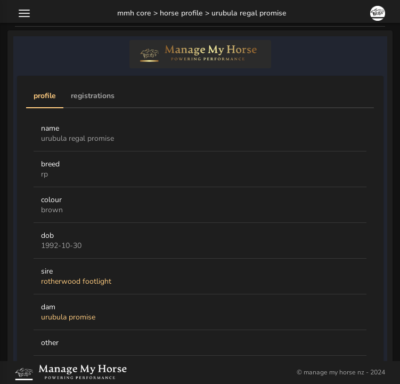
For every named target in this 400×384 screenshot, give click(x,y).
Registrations (93, 96)
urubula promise (68, 317)
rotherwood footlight (76, 281)
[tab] (44, 96)
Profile (45, 96)
